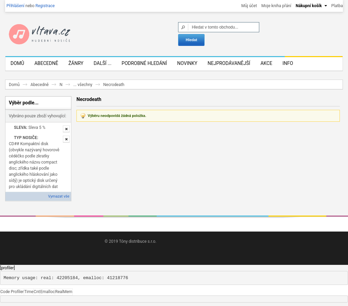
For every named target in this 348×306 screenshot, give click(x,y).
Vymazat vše (58, 196)
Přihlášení (15, 5)
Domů (14, 84)
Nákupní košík (309, 5)
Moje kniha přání (276, 5)
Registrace (45, 5)
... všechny (82, 84)
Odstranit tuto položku (66, 128)
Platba (337, 5)
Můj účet (249, 5)
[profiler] (7, 268)
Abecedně (40, 84)
